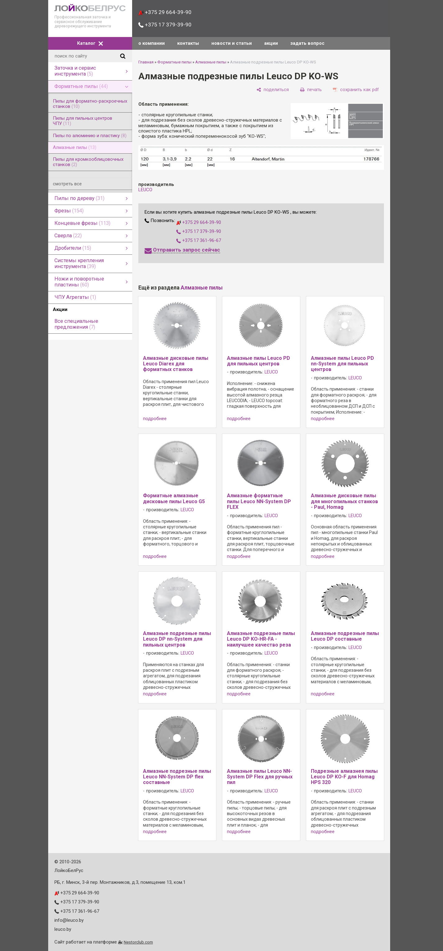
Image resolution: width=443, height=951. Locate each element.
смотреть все (67, 184)
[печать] (311, 89)
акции (271, 43)
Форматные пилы (174, 62)
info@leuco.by (69, 920)
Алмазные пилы (210, 62)
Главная (146, 62)
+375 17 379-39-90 (165, 24)
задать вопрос (307, 43)
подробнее (155, 418)
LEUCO (145, 190)
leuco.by (62, 929)
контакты (188, 43)
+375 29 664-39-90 (165, 12)
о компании (151, 43)
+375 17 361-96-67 (198, 240)
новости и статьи (231, 43)
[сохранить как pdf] (356, 89)
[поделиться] (272, 89)
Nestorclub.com (138, 941)
